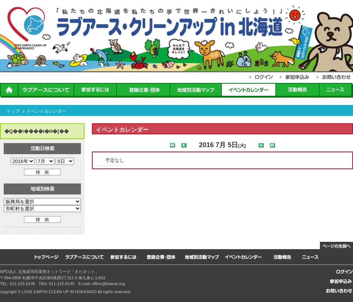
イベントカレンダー (46, 111)
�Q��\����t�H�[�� (36, 131)
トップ (12, 111)
